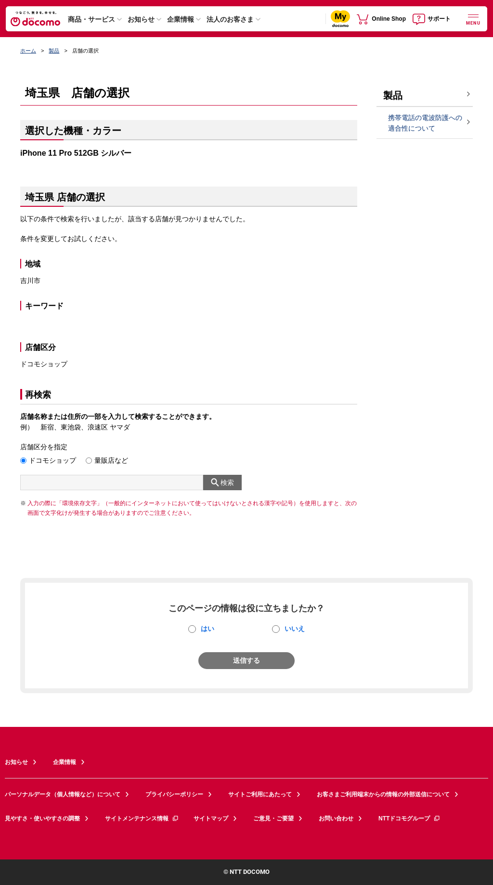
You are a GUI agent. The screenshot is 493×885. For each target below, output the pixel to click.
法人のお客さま (230, 19)
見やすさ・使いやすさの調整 (42, 818)
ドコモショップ (52, 460)
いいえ (295, 628)
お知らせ (141, 19)
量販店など (111, 460)
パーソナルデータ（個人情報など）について (62, 794)
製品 (54, 51)
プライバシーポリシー (174, 794)
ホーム (28, 51)
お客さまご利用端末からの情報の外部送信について (383, 794)
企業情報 (180, 19)
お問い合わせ (336, 818)
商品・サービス (91, 19)
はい (207, 628)
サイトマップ (211, 818)
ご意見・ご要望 (273, 818)
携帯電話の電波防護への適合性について (425, 123)
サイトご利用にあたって (260, 794)
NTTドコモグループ (409, 818)
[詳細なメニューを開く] (473, 18)
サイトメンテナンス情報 (142, 818)
